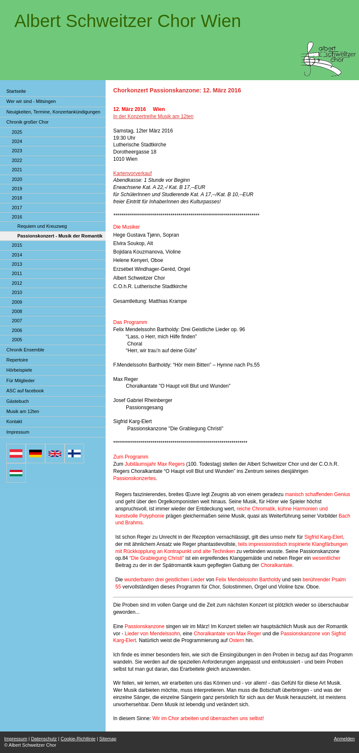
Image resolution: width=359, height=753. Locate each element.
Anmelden (344, 738)
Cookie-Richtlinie (78, 738)
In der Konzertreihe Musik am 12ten (153, 116)
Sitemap (107, 738)
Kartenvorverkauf (132, 173)
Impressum (15, 738)
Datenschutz (44, 738)
